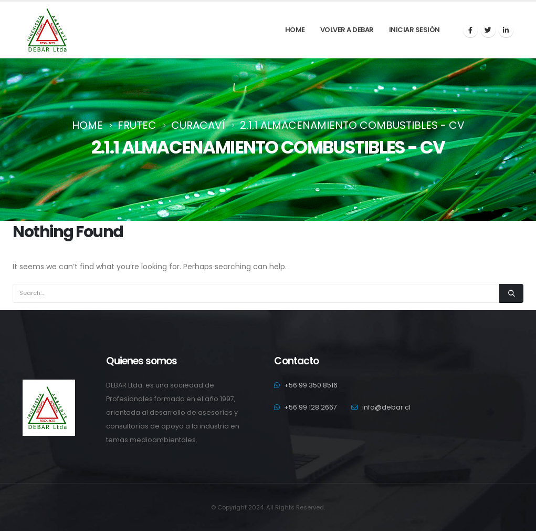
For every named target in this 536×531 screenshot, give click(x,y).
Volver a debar (347, 30)
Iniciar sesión (414, 30)
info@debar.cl (386, 407)
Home (295, 30)
